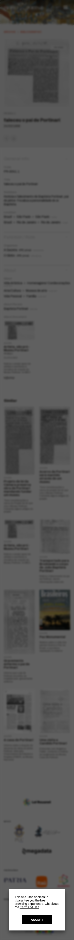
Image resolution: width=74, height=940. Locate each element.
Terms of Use (29, 907)
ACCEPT (37, 919)
